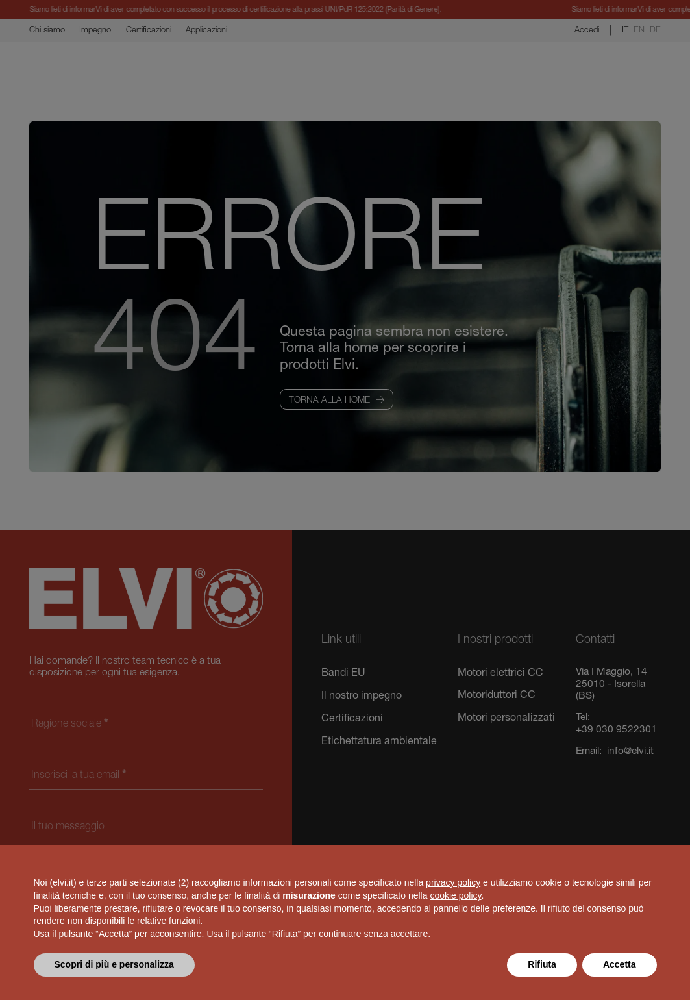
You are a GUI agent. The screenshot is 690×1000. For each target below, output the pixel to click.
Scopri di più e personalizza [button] (114, 964)
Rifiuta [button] (542, 964)
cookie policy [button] (455, 895)
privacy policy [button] (453, 882)
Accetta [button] (619, 964)
